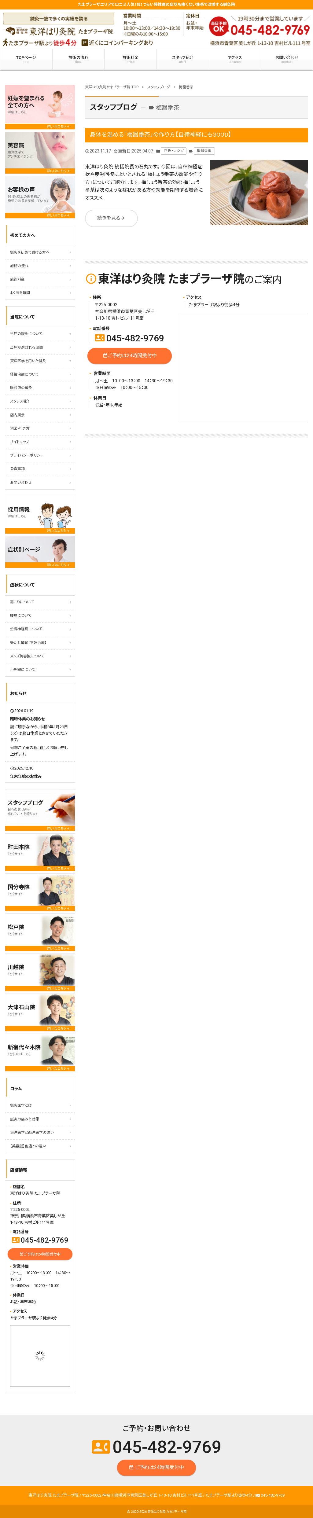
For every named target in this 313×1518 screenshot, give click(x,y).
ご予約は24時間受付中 (130, 356)
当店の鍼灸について (26, 334)
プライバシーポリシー (27, 455)
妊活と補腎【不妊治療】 (28, 643)
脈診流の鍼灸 (21, 388)
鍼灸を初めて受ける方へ (30, 252)
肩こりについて (22, 602)
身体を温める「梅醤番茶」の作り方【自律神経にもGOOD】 (160, 134)
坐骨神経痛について (26, 629)
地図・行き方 (20, 428)
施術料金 (130, 59)
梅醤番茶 (204, 151)
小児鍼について (22, 669)
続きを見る (111, 218)
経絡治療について (24, 374)
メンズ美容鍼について (27, 656)
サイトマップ (19, 442)
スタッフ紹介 (182, 59)
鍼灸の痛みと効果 (24, 1119)
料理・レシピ (173, 151)
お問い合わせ (21, 482)
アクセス (235, 59)
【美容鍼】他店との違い (28, 1146)
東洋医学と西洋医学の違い (31, 1132)
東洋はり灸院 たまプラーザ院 (167, 1512)
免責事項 (17, 469)
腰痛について (20, 615)
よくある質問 (20, 293)
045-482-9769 (129, 338)
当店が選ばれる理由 (26, 347)
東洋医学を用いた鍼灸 (28, 361)
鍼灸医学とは (21, 1105)
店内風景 (17, 415)
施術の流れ (78, 59)
